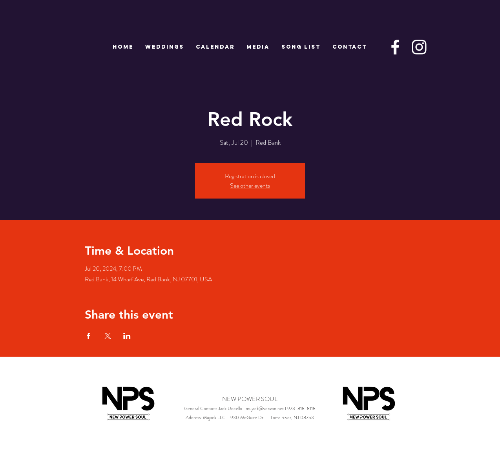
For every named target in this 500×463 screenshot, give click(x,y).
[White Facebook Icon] (395, 47)
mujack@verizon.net (265, 408)
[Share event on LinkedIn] (127, 336)
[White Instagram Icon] (419, 47)
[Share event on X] (107, 336)
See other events (250, 185)
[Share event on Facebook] (88, 336)
